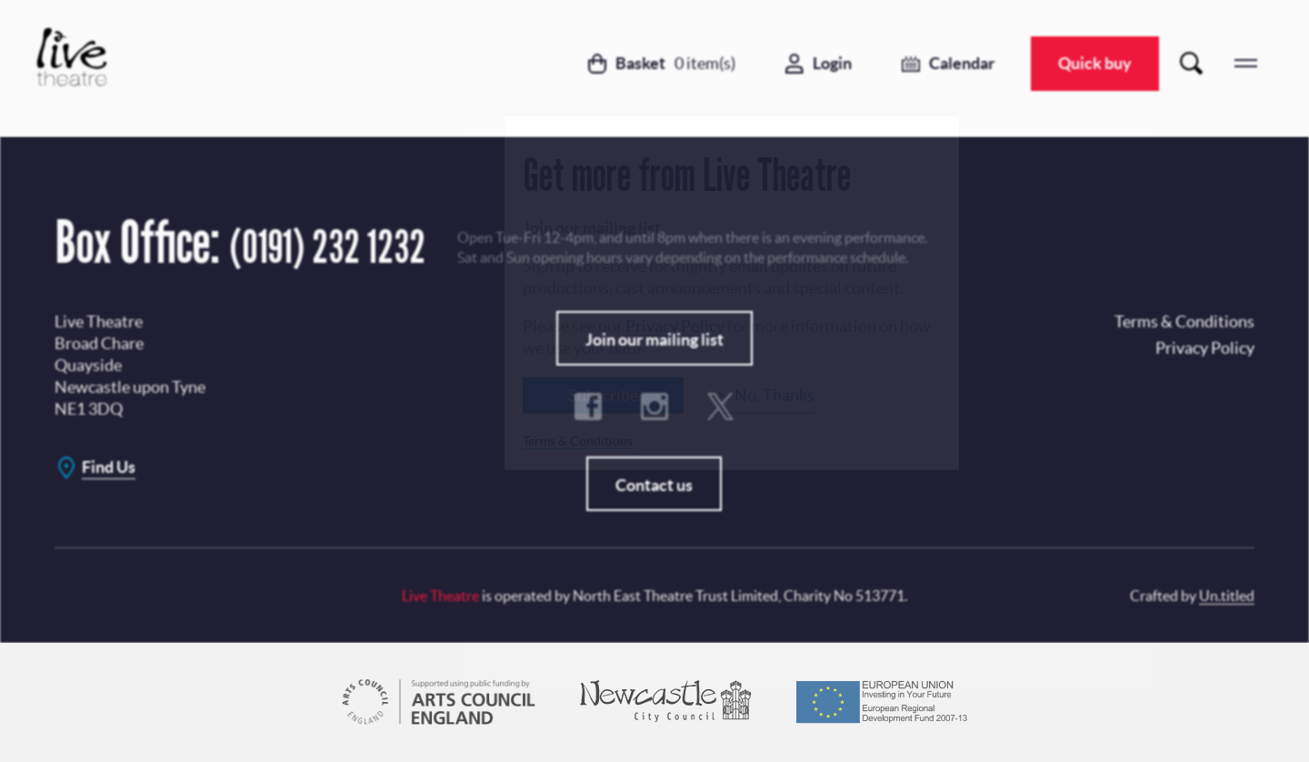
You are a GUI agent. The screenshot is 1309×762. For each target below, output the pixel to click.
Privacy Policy (674, 325)
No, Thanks (774, 394)
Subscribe (603, 394)
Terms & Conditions (578, 440)
